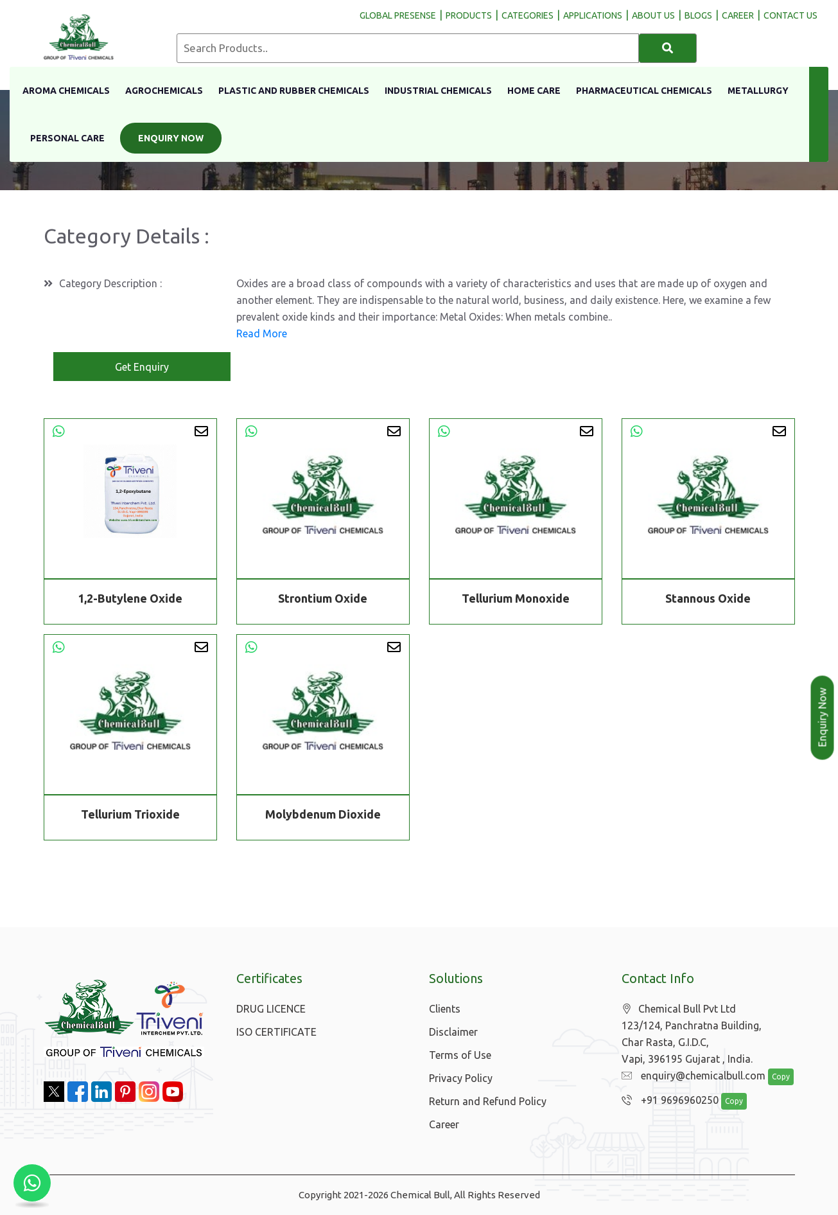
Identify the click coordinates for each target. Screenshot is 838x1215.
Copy (774, 1077)
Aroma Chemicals (66, 90)
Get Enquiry (142, 367)
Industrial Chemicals (438, 90)
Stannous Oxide (708, 598)
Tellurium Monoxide (516, 598)
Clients (444, 1009)
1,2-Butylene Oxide (130, 598)
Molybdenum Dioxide (323, 816)
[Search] (668, 48)
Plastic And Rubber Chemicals (293, 90)
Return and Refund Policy (487, 1101)
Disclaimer (453, 1032)
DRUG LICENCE (271, 1009)
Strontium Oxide (322, 598)
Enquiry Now (171, 138)
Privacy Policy (461, 1078)
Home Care (534, 90)
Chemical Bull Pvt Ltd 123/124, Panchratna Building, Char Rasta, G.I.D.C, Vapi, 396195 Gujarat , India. (692, 1034)
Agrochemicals (164, 90)
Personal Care (67, 138)
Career (444, 1124)
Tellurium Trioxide (130, 816)
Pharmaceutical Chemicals (644, 90)
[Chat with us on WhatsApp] (32, 1183)
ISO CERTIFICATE (276, 1032)
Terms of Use (460, 1055)
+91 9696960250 (667, 1100)
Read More (261, 333)
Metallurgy (758, 90)
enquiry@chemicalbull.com (690, 1076)
